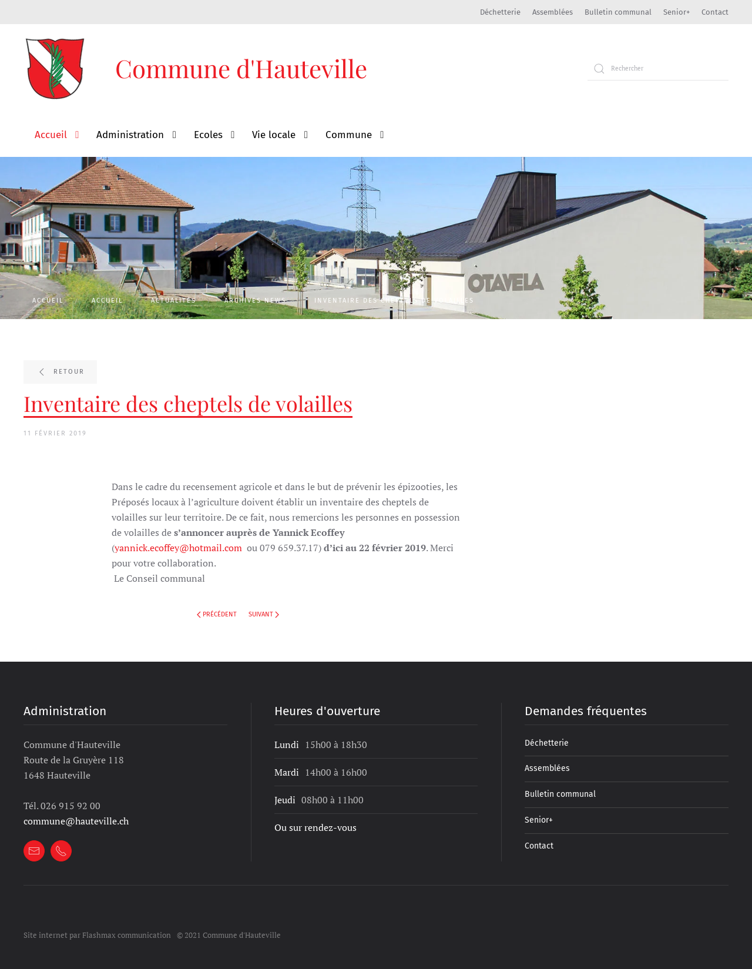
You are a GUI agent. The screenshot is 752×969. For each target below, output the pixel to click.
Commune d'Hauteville (241, 68)
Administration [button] (130, 135)
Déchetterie (500, 12)
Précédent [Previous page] (217, 614)
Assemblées (552, 12)
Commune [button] (348, 135)
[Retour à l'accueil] (56, 68)
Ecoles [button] (208, 135)
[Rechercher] (658, 69)
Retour (60, 372)
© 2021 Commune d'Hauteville (229, 935)
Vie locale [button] (274, 135)
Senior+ (676, 12)
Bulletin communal (618, 12)
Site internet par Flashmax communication (97, 935)
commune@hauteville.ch (76, 820)
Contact (714, 12)
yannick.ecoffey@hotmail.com (178, 547)
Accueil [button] (51, 135)
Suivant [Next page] (264, 614)
